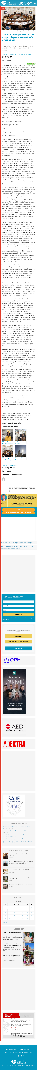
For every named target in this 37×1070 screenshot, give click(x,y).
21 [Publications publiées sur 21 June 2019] (23, 915)
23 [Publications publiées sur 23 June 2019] (31, 915)
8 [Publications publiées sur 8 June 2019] (27, 910)
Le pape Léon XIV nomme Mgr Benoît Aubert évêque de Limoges (18, 830)
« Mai (4, 922)
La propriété (20, 1049)
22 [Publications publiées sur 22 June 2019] (27, 915)
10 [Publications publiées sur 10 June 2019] (5, 913)
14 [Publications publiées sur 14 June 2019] (23, 913)
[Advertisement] (18, 529)
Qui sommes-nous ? (10, 1049)
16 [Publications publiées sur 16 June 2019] (31, 913)
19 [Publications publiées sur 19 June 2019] (14, 915)
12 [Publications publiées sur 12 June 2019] (14, 913)
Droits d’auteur (19, 1052)
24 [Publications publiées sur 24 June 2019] (5, 918)
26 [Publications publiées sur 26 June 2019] (14, 918)
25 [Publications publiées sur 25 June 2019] (9, 918)
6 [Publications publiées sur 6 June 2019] (18, 910)
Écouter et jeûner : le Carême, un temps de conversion (19, 870)
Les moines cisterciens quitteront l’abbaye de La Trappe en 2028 (20, 877)
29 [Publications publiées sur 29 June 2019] (27, 918)
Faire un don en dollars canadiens (18, 513)
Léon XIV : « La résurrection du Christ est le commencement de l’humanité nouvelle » (12, 945)
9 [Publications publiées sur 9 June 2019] (31, 910)
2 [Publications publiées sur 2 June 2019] (31, 907)
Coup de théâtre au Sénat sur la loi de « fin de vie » (20, 884)
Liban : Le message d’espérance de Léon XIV (13, 839)
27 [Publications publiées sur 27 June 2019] (18, 918)
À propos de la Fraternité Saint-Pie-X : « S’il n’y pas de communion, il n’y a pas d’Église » (21, 862)
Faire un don (18, 509)
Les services (27, 1049)
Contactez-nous (28, 1052)
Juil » (7, 922)
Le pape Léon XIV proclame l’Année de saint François (19, 854)
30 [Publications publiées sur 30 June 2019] (31, 918)
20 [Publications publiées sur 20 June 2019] (18, 915)
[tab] (10, 1015)
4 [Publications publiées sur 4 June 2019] (9, 910)
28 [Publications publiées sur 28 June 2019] (23, 918)
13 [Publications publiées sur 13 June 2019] (18, 913)
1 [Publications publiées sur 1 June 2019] (27, 907)
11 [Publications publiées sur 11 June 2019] (9, 913)
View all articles (6, 484)
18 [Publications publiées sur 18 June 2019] (9, 915)
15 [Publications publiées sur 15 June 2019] (27, 913)
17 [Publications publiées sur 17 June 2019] (5, 915)
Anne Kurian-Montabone (20, 54)
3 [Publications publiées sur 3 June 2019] (5, 910)
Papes (2, 8)
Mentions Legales (9, 1052)
